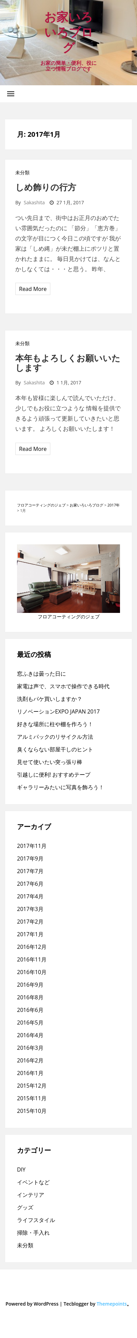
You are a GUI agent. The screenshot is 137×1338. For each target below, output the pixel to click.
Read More (33, 289)
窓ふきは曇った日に (41, 673)
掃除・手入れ (33, 1232)
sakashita (34, 202)
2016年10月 (32, 972)
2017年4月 (30, 896)
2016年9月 (30, 984)
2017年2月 (30, 921)
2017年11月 (32, 846)
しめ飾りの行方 (45, 187)
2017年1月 (30, 934)
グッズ (25, 1207)
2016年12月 (32, 947)
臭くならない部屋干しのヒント (55, 749)
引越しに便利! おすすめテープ (53, 774)
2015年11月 (32, 1098)
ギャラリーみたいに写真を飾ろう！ (60, 787)
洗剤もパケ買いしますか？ (49, 699)
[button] (10, 93)
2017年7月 (30, 871)
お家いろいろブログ (68, 32)
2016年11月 (32, 959)
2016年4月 (30, 1035)
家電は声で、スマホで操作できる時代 (63, 686)
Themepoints (112, 1303)
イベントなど (33, 1182)
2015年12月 (32, 1085)
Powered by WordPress (31, 1303)
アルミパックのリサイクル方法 (55, 736)
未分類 (22, 172)
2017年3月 (30, 909)
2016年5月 (30, 1022)
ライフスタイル (36, 1220)
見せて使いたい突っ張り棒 (49, 762)
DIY (21, 1169)
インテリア (30, 1195)
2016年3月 (30, 1048)
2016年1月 (30, 1073)
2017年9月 (30, 858)
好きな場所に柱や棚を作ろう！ (55, 724)
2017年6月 (30, 883)
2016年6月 (30, 1010)
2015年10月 (32, 1111)
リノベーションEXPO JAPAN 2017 (58, 711)
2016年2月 (30, 1060)
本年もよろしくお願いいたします (67, 362)
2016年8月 (30, 997)
